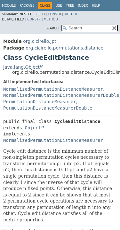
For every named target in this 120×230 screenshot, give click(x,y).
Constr (54, 14)
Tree (70, 5)
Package (27, 5)
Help (96, 5)
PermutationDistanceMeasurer (39, 101)
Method (71, 14)
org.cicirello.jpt (39, 41)
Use (59, 5)
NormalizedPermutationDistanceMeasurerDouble (61, 95)
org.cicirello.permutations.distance (64, 47)
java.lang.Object (21, 67)
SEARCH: (53, 28)
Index (83, 5)
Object (33, 127)
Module (9, 5)
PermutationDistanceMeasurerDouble (47, 108)
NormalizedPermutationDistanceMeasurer (53, 89)
